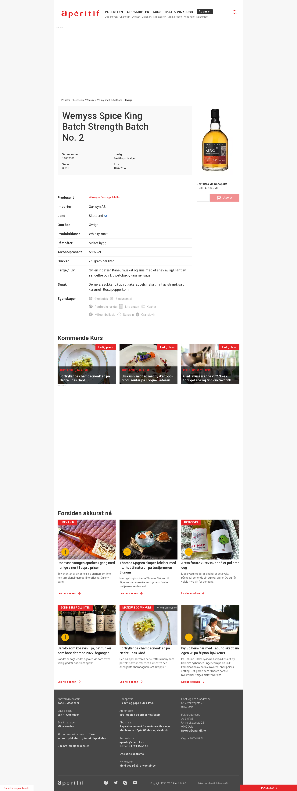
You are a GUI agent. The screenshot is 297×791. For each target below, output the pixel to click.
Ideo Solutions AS (217, 783)
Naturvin (128, 314)
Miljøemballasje (105, 314)
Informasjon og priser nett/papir (140, 714)
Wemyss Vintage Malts (104, 197)
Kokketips (202, 16)
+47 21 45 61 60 (138, 746)
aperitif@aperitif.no (132, 742)
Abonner (205, 11)
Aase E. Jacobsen (69, 702)
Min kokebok (175, 16)
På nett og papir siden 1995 (137, 702)
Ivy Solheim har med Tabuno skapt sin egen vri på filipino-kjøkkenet (210, 650)
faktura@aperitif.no (193, 730)
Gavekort (147, 16)
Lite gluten (132, 307)
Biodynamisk (124, 299)
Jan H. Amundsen (68, 714)
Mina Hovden (66, 726)
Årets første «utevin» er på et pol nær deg (210, 565)
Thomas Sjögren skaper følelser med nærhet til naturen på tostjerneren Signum (148, 567)
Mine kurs (189, 16)
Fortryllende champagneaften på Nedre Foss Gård (145, 650)
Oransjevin (148, 314)
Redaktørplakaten (95, 738)
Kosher (151, 307)
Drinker (136, 16)
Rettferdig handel (106, 307)
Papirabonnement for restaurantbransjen (145, 726)
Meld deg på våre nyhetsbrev (138, 765)
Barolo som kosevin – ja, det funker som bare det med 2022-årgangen (84, 650)
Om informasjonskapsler (73, 745)
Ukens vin (125, 16)
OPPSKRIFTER (138, 12)
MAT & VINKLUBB (179, 12)
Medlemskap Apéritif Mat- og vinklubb (143, 730)
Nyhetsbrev (159, 16)
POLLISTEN (114, 12)
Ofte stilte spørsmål (132, 753)
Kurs (157, 12)
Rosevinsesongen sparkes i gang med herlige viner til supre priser (86, 565)
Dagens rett (111, 16)
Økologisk (101, 299)
